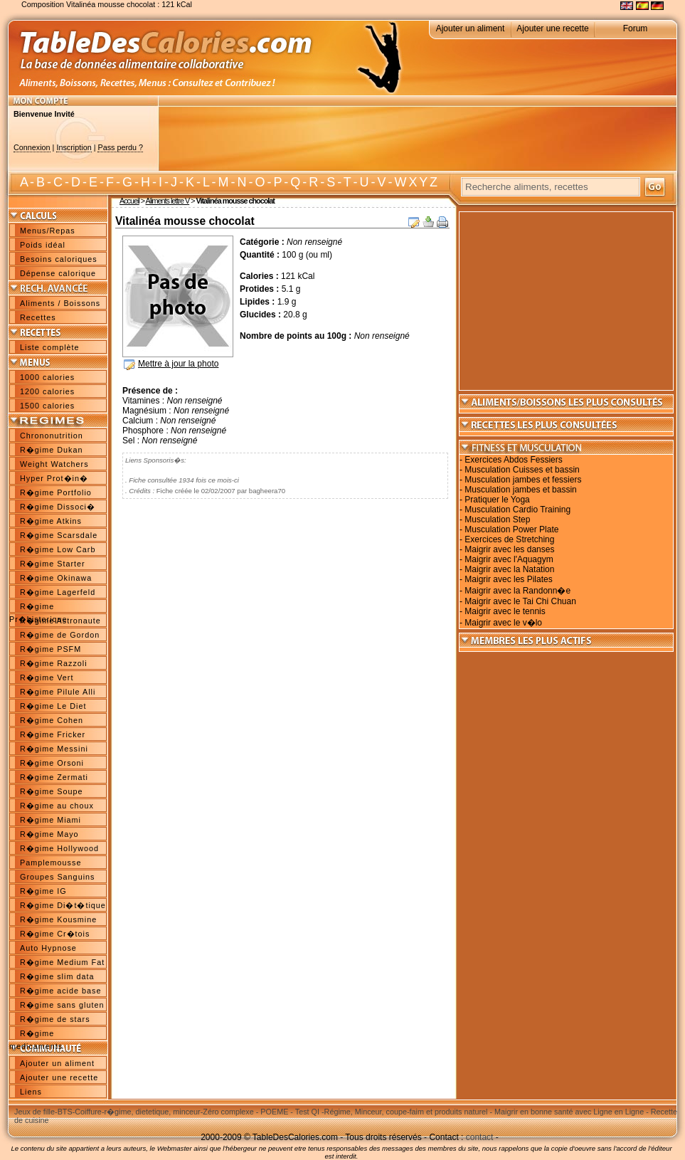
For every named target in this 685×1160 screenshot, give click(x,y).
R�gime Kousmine (58, 919)
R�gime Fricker (52, 734)
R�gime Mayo (49, 834)
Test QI (307, 1111)
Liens (31, 1091)
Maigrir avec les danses (509, 549)
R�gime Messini (54, 748)
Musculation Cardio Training (517, 510)
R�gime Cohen (51, 720)
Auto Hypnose (48, 948)
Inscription (73, 147)
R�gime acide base (60, 990)
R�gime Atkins (51, 521)
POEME (274, 1111)
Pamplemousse (50, 862)
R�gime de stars (55, 1019)
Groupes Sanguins (57, 876)
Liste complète (50, 347)
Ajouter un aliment (470, 28)
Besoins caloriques (58, 259)
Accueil (129, 200)
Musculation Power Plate (511, 529)
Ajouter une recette (552, 28)
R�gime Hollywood (59, 848)
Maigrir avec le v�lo (503, 623)
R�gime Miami (50, 820)
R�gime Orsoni (52, 763)
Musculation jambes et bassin (520, 490)
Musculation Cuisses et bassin (521, 470)
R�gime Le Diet (53, 706)
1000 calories (47, 377)
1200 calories (47, 391)
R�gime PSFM (50, 649)
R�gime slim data (57, 976)
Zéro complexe (228, 1111)
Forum (635, 28)
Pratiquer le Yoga (496, 500)
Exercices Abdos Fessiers (513, 460)
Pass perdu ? (120, 147)
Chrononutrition (51, 435)
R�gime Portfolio (56, 492)
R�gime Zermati (54, 777)
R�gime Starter (52, 563)
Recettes (38, 317)
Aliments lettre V (168, 200)
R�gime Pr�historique (38, 607)
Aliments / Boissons (60, 303)
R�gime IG (43, 891)
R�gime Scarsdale (58, 535)
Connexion (32, 147)
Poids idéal (42, 245)
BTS (65, 1111)
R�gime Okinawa (56, 578)
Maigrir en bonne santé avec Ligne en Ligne (569, 1111)
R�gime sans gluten (62, 1005)
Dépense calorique (58, 273)
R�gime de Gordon (60, 635)
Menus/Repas (47, 230)
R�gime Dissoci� (57, 506)
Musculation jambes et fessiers (522, 480)
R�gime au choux (57, 805)
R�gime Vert (46, 677)
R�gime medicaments (36, 1034)
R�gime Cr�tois (55, 933)
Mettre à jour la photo (178, 364)
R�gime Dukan (51, 449)
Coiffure (88, 1111)
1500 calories (47, 405)
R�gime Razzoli (53, 663)
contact (480, 1137)
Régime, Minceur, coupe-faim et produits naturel (406, 1111)
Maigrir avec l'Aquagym (508, 559)
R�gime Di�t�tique (63, 905)
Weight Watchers (54, 464)
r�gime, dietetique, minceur (152, 1111)
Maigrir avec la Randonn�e (517, 591)
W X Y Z (416, 182)
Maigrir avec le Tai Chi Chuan (520, 601)
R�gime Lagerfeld (57, 592)
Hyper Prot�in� (54, 478)
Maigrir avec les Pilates (508, 579)
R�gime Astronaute (60, 620)
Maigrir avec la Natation (509, 569)
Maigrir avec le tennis (504, 611)
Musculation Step (497, 519)
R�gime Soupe (51, 791)
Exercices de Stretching (509, 539)
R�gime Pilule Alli (57, 691)
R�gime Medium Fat (62, 962)
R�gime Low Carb (57, 549)
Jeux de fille (34, 1111)
